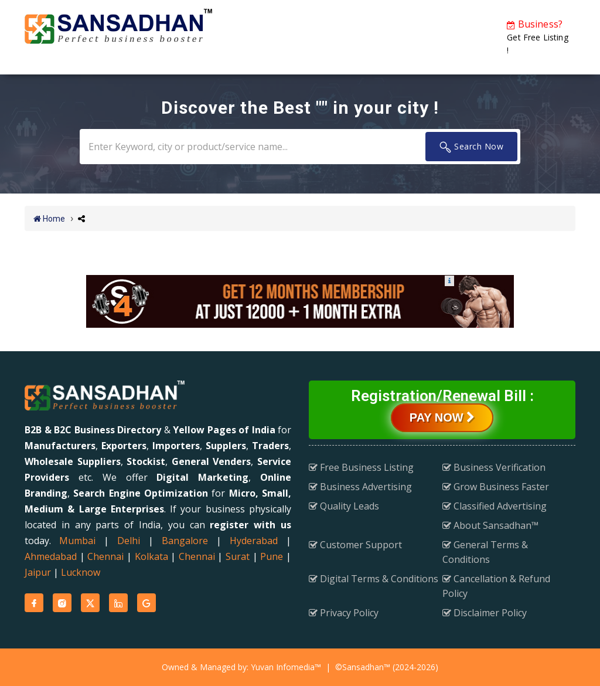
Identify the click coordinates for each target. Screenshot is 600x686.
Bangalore (185, 540)
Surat (238, 556)
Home (49, 218)
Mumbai (77, 540)
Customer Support (355, 544)
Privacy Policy (344, 612)
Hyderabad (254, 540)
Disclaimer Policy (484, 612)
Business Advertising (360, 486)
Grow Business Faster (495, 486)
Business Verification (494, 467)
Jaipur (38, 572)
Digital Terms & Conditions (373, 578)
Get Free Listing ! (537, 37)
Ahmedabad (51, 556)
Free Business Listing (361, 467)
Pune (271, 556)
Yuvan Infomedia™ (286, 667)
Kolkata (151, 556)
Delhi (128, 540)
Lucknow (80, 572)
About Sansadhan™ (490, 525)
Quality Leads (344, 506)
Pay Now (442, 417)
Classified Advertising (494, 506)
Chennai (105, 556)
